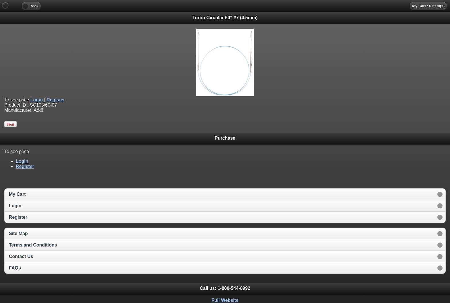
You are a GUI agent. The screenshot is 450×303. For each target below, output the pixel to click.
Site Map (18, 233)
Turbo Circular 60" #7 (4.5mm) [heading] (225, 17)
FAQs (15, 267)
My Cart (17, 194)
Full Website (225, 300)
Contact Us (21, 256)
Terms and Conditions (33, 245)
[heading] (225, 5)
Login (36, 99)
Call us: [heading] (225, 288)
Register (55, 99)
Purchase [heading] (225, 138)
